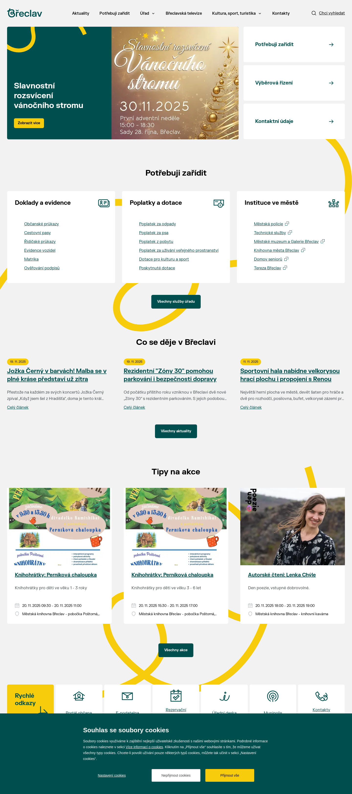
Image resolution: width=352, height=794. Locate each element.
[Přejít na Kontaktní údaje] (294, 121)
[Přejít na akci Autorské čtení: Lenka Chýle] (292, 526)
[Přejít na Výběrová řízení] (294, 83)
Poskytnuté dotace (157, 268)
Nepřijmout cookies (175, 775)
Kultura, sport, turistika (236, 13)
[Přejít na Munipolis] (273, 704)
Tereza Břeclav (267, 268)
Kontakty (281, 13)
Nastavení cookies (112, 775)
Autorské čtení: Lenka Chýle (282, 575)
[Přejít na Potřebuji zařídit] (294, 44)
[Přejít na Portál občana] (78, 704)
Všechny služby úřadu (176, 302)
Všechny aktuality (176, 431)
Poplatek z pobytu (156, 241)
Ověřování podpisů (42, 268)
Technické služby (270, 232)
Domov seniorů (268, 259)
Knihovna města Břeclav (276, 250)
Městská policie (268, 224)
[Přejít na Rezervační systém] (176, 704)
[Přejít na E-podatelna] (127, 704)
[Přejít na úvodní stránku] (24, 12)
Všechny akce (175, 650)
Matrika (31, 259)
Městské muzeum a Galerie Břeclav (286, 241)
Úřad (147, 13)
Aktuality (80, 13)
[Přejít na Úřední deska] (224, 704)
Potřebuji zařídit (114, 13)
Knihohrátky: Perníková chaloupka (56, 575)
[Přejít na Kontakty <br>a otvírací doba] (321, 704)
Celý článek (18, 407)
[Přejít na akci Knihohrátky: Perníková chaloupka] (59, 526)
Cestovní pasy (37, 232)
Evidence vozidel (39, 250)
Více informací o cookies (144, 747)
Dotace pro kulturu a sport (164, 259)
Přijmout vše (229, 775)
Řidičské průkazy (40, 241)
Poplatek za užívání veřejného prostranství (179, 250)
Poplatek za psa (153, 232)
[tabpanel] (123, 83)
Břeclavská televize (184, 13)
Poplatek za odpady (157, 224)
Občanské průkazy (41, 224)
